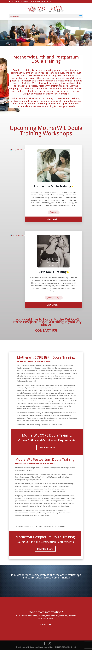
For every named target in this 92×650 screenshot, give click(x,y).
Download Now (47, 447)
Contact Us (46, 624)
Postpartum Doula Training (52, 186)
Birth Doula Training (53, 272)
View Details (53, 219)
